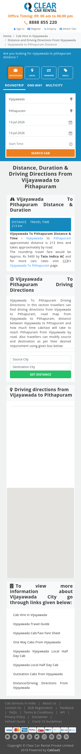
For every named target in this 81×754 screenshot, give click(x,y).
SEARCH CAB (40, 153)
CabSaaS (53, 750)
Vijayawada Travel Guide (31, 624)
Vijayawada (34, 238)
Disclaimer (40, 717)
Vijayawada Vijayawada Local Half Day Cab (40, 653)
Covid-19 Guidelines (47, 721)
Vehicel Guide (15, 721)
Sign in (19, 28)
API (62, 712)
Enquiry (50, 28)
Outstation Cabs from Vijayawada (38, 674)
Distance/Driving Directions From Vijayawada (40, 685)
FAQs (13, 712)
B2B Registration (40, 708)
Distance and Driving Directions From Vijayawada (42, 40)
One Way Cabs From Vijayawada (37, 642)
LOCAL (32, 72)
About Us (49, 703)
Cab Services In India (20, 703)
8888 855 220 (43, 22)
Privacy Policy (15, 717)
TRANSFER (49, 72)
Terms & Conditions (38, 712)
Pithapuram (62, 238)
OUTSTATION (15, 72)
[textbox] (40, 99)
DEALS (65, 72)
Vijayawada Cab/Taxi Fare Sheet (36, 633)
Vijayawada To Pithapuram (29, 265)
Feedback (67, 708)
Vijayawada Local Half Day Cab (35, 665)
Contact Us (13, 708)
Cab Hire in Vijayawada (32, 36)
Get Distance (40, 374)
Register (34, 28)
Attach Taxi (67, 28)
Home (7, 36)
